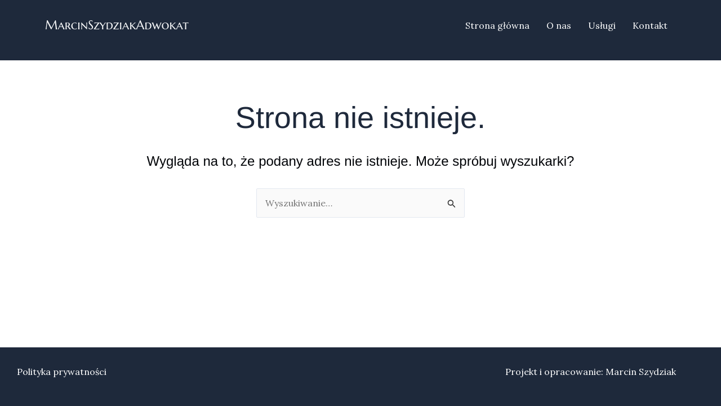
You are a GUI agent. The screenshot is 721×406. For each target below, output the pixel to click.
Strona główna (497, 25)
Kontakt (650, 25)
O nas (558, 25)
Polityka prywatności (61, 371)
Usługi (602, 25)
